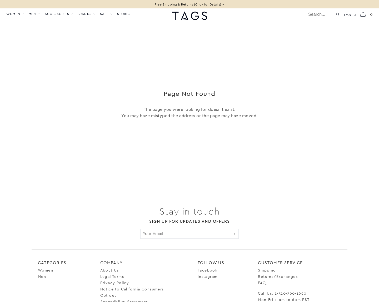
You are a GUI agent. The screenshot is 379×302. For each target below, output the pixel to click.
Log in (350, 15)
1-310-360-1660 (291, 293)
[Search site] (338, 14)
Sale (106, 13)
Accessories (59, 13)
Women (15, 13)
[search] (322, 14)
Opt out (108, 295)
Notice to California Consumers (132, 289)
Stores (124, 13)
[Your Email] (186, 233)
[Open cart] (366, 14)
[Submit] (234, 233)
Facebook (207, 270)
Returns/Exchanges (278, 276)
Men (35, 13)
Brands (87, 13)
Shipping (267, 270)
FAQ (262, 282)
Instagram (208, 276)
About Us (109, 270)
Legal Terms (112, 276)
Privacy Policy (114, 282)
